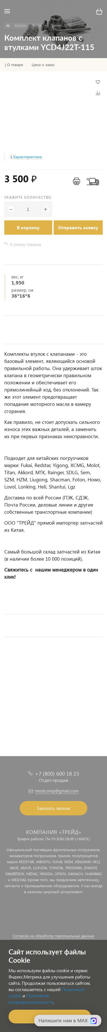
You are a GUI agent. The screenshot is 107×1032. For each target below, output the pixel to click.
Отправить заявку (78, 227)
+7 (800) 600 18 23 (57, 773)
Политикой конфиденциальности (31, 999)
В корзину (28, 227)
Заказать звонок (53, 808)
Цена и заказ (43, 64)
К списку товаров (25, 244)
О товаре (15, 64)
